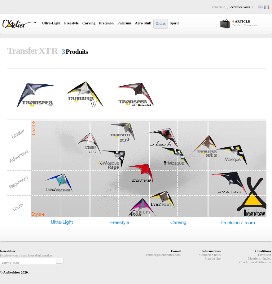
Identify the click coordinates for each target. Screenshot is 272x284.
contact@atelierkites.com (163, 254)
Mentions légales (259, 258)
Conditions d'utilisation (255, 262)
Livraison (264, 254)
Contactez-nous (210, 254)
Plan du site (213, 258)
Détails (236, 25)
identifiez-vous (240, 7)
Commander (251, 25)
